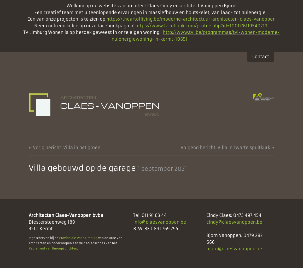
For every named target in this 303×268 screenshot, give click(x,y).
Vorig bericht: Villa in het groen (67, 147)
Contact (260, 56)
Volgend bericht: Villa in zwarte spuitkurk (225, 147)
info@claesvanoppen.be (159, 222)
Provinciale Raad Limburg (78, 238)
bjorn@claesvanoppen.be (234, 248)
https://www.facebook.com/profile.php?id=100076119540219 (202, 25)
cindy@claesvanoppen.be (234, 222)
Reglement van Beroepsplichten (53, 248)
